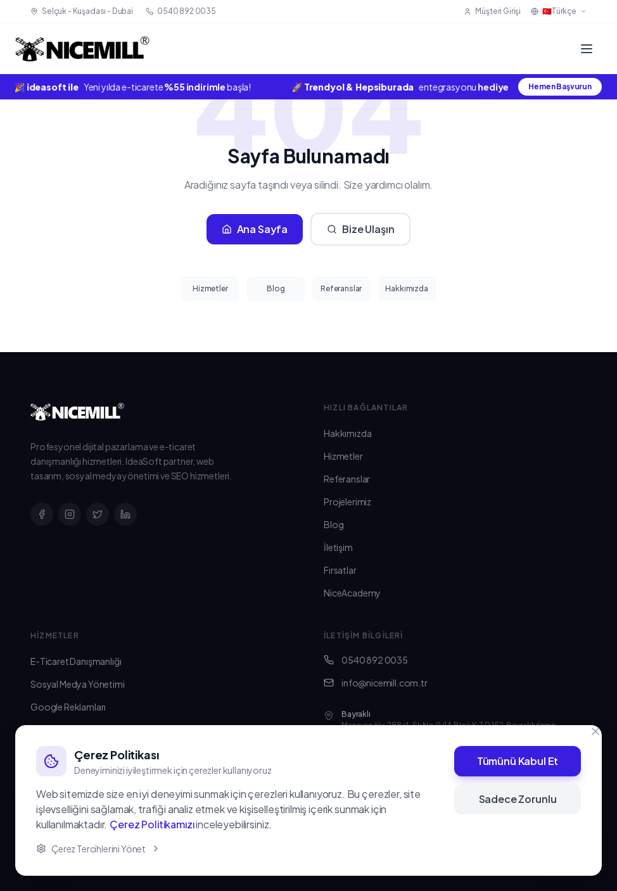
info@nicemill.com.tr (376, 682)
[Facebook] (41, 514)
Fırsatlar (340, 570)
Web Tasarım (56, 729)
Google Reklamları (68, 706)
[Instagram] (69, 514)
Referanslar (341, 288)
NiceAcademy (352, 592)
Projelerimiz (347, 501)
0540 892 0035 (366, 660)
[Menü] (586, 49)
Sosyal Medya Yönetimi (77, 684)
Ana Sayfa (255, 229)
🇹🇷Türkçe (559, 11)
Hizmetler (210, 288)
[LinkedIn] (125, 514)
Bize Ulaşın (360, 229)
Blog (275, 288)
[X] (97, 514)
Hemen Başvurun (560, 86)
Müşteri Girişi (492, 11)
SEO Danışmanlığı (65, 752)
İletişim (338, 547)
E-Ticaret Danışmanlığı (75, 661)
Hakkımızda (406, 288)
